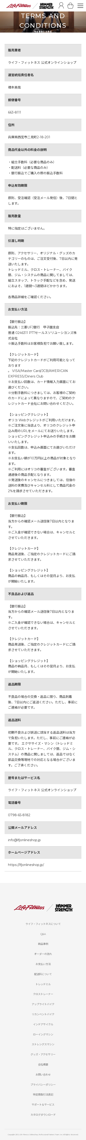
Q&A (43, 934)
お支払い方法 (43, 964)
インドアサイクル (43, 1024)
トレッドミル (43, 984)
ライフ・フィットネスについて (43, 924)
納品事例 (43, 944)
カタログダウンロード (43, 1114)
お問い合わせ (43, 1074)
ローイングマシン (43, 1034)
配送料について (43, 974)
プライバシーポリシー (43, 1084)
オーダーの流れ (43, 954)
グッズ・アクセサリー (43, 1054)
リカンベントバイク (43, 1014)
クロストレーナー (43, 994)
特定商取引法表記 (43, 1094)
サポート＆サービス (43, 1104)
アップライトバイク (43, 1004)
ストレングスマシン (43, 1044)
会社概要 (43, 1064)
